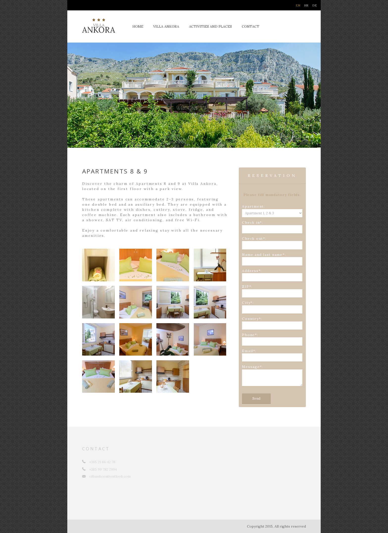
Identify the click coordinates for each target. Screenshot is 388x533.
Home (137, 26)
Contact (250, 26)
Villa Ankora (166, 26)
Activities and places (210, 26)
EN (298, 5)
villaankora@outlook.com (106, 476)
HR (306, 5)
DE (314, 5)
